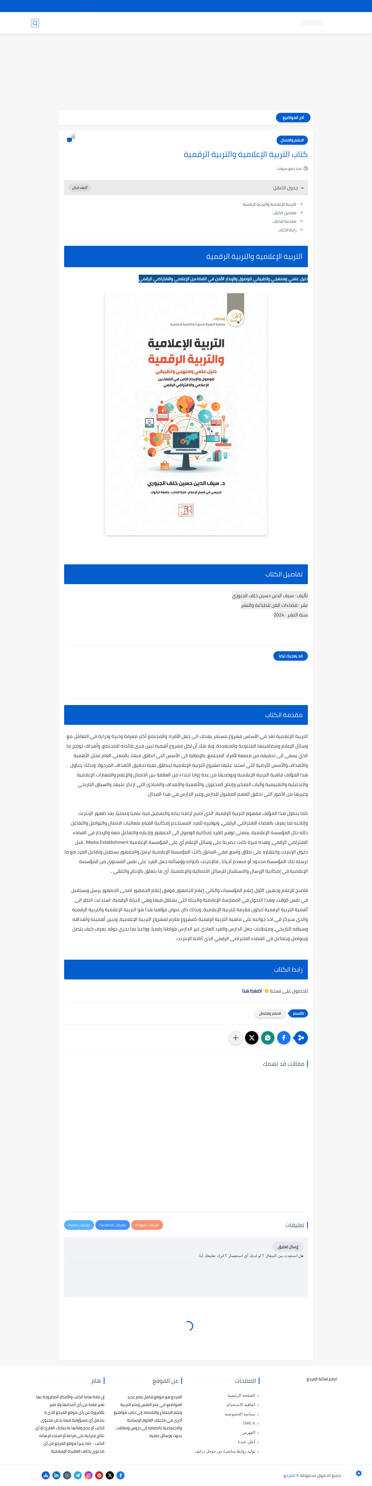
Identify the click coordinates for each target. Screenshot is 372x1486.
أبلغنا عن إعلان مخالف (216, 6)
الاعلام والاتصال (292, 140)
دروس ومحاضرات (68, 23)
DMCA (249, 1423)
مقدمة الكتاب (284, 221)
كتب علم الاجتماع (191, 23)
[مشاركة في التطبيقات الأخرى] (235, 1037)
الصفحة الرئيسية (241, 1395)
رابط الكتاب (287, 230)
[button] (283, 1037)
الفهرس (248, 1432)
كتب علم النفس (258, 23)
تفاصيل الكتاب (284, 213)
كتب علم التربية (225, 23)
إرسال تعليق (288, 1247)
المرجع (289, 1475)
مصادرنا (246, 6)
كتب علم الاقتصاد (156, 23)
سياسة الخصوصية (240, 1414)
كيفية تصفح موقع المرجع (294, 6)
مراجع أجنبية (99, 23)
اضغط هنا (252, 990)
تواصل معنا (330, 6)
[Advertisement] (186, 72)
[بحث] (35, 23)
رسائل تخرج (125, 23)
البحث (263, 6)
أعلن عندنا (246, 1442)
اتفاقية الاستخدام (241, 1405)
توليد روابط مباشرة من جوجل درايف (225, 1451)
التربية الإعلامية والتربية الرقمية (269, 204)
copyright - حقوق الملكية (172, 6)
